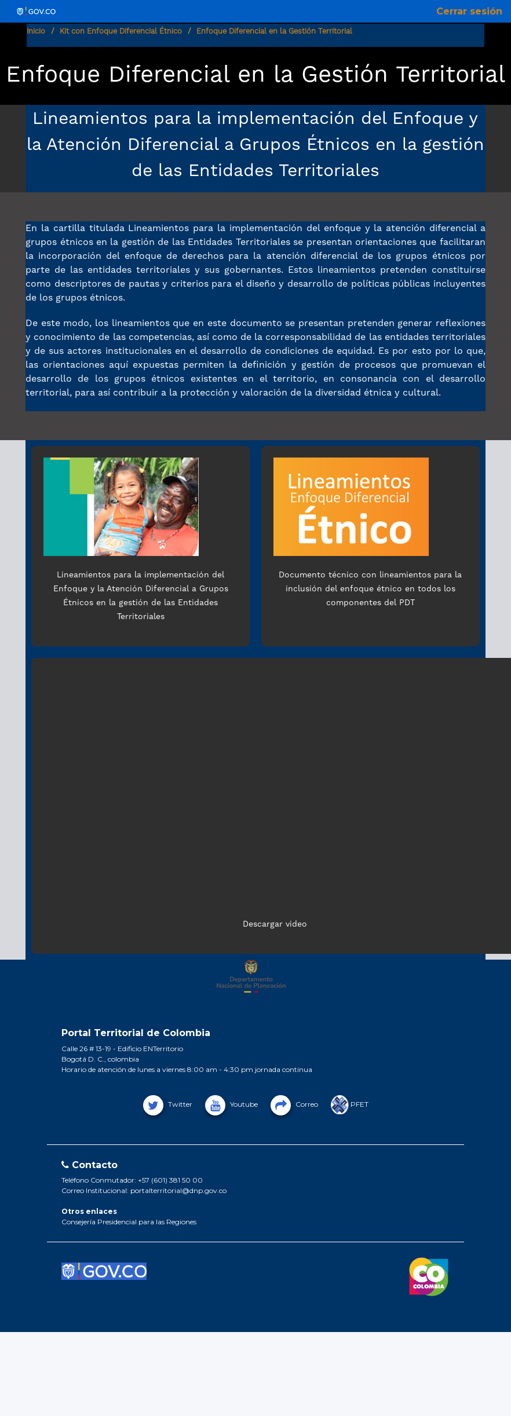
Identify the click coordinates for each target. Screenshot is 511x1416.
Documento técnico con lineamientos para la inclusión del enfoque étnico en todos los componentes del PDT (370, 588)
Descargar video (275, 923)
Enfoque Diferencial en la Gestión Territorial (274, 31)
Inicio (36, 31)
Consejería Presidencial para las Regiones (128, 1221)
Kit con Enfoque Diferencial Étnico (121, 31)
